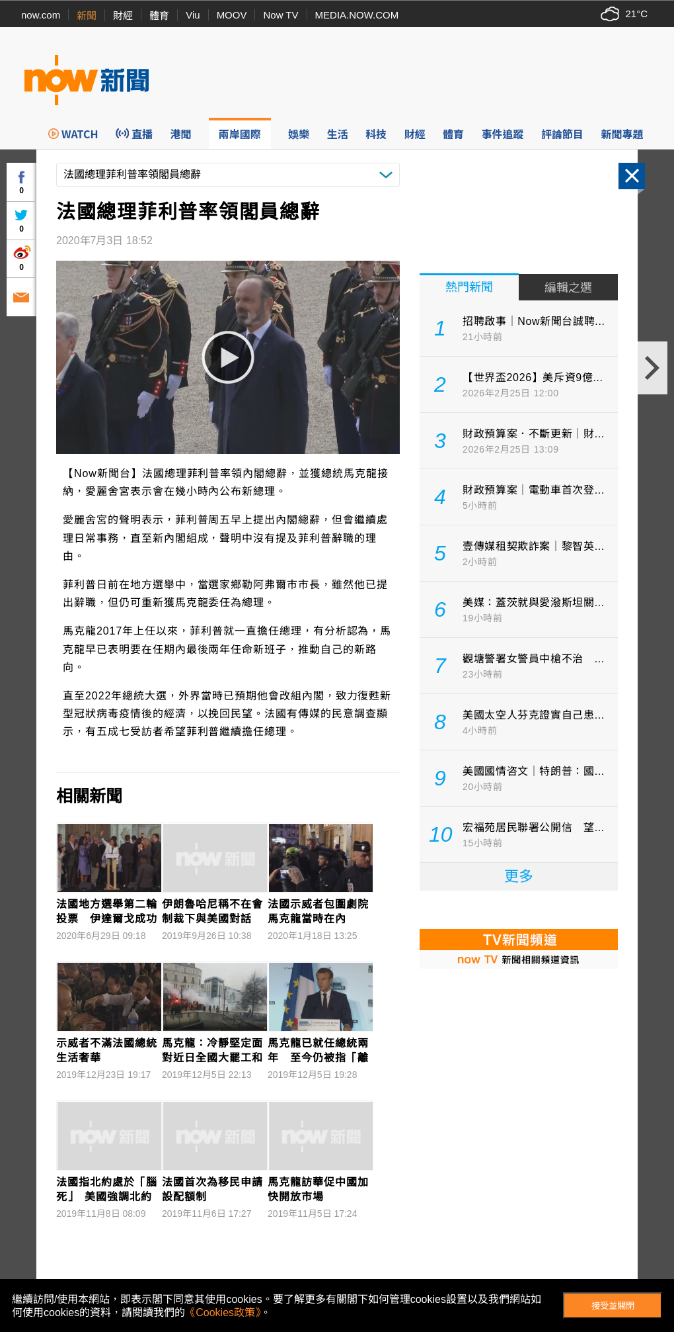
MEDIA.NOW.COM (357, 15)
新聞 (86, 15)
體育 (159, 15)
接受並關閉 (612, 1306)
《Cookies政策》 (222, 1312)
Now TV (280, 15)
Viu (193, 15)
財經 (123, 15)
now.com (40, 15)
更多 (518, 876)
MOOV (232, 15)
